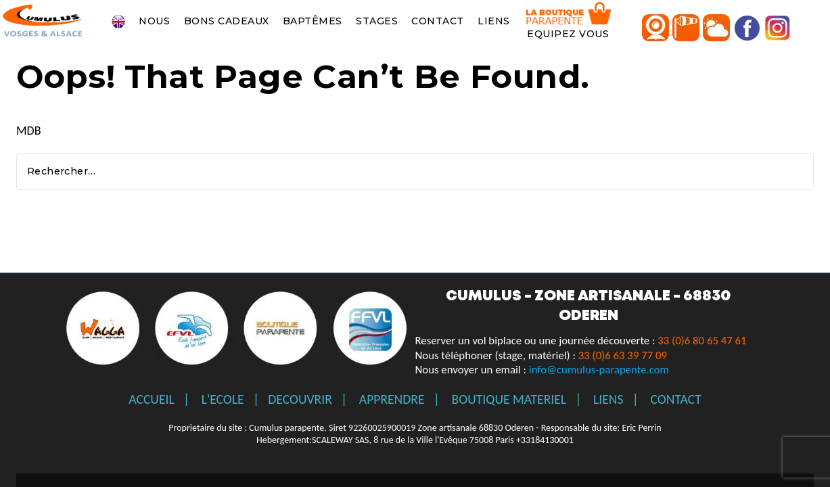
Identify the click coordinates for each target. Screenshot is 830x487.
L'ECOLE (223, 399)
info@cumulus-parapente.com (599, 370)
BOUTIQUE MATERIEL (509, 399)
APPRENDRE (392, 399)
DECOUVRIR (300, 399)
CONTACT (437, 21)
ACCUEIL (151, 399)
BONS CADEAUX (226, 21)
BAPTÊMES (312, 21)
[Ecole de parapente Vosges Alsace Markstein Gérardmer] (44, 21)
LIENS (494, 21)
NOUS (154, 21)
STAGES (377, 21)
